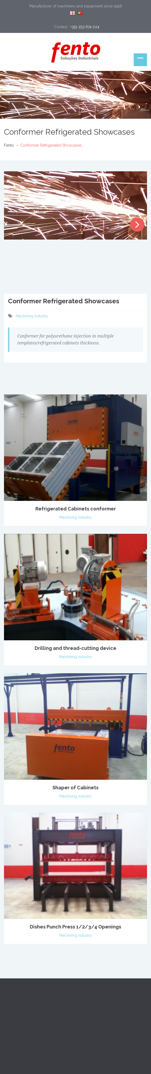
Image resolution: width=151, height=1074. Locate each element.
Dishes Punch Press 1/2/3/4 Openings (75, 927)
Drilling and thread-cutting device (75, 648)
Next (137, 225)
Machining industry (32, 316)
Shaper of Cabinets (75, 787)
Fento (9, 145)
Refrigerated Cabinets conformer (75, 509)
